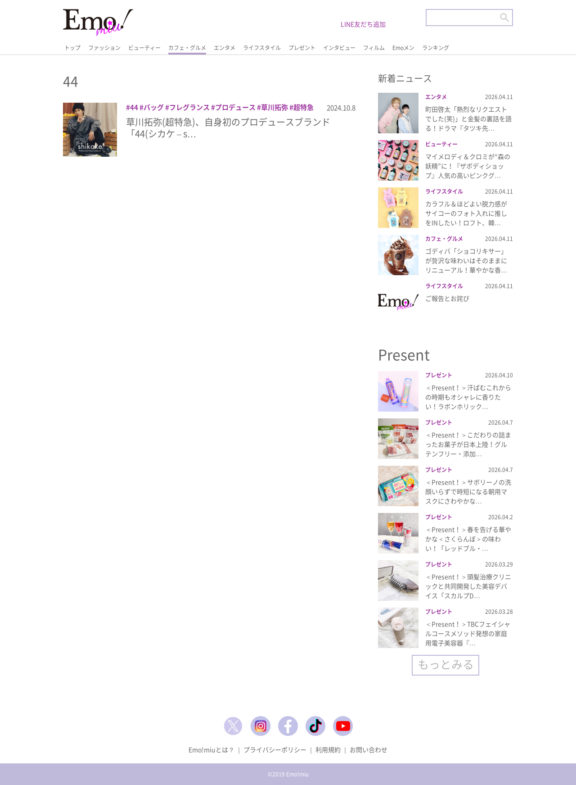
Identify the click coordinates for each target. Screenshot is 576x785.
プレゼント (301, 48)
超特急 (303, 107)
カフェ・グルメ (187, 48)
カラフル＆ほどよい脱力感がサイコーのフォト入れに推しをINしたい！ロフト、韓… (466, 213)
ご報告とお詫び (447, 298)
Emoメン (403, 48)
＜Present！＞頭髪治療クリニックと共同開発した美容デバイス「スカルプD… (468, 586)
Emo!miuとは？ (211, 749)
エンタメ (224, 48)
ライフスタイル (262, 48)
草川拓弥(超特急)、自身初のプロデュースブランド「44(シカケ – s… (228, 127)
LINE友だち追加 (363, 23)
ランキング (435, 48)
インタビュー (339, 48)
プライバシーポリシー (274, 749)
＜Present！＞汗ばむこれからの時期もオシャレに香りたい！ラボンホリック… (468, 397)
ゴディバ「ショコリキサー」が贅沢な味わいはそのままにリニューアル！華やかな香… (466, 260)
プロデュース (235, 107)
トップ (72, 48)
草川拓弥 (274, 107)
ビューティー (144, 48)
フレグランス (189, 107)
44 (134, 107)
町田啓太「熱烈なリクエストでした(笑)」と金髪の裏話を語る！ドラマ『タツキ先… (468, 118)
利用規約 (328, 749)
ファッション (104, 48)
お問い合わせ (368, 749)
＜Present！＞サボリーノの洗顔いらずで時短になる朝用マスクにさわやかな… (468, 491)
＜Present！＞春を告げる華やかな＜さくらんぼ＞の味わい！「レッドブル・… (468, 539)
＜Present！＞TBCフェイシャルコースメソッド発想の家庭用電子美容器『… (467, 633)
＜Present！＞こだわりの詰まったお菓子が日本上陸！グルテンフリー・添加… (468, 444)
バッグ (154, 107)
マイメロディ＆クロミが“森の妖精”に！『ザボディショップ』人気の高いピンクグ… (467, 166)
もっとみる (446, 664)
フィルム (374, 48)
